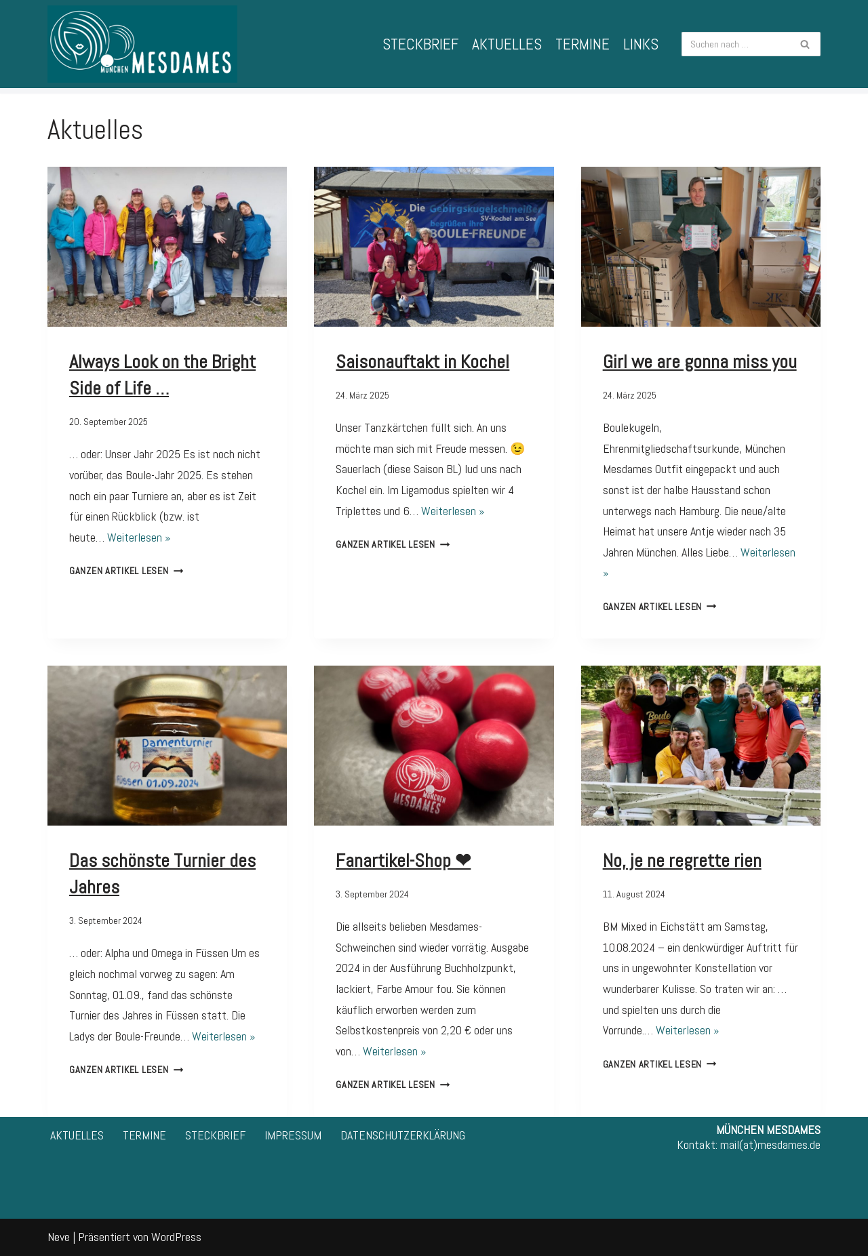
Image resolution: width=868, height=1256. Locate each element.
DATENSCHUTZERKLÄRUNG (402, 1135)
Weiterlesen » (138, 537)
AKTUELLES (507, 44)
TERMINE (582, 44)
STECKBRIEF (420, 44)
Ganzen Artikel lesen (126, 571)
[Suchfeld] (736, 44)
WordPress (176, 1236)
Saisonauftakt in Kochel (422, 361)
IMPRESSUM (292, 1135)
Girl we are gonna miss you (700, 361)
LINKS (640, 44)
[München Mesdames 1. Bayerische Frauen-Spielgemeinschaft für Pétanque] (142, 44)
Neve (58, 1236)
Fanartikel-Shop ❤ (403, 860)
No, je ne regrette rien (682, 860)
